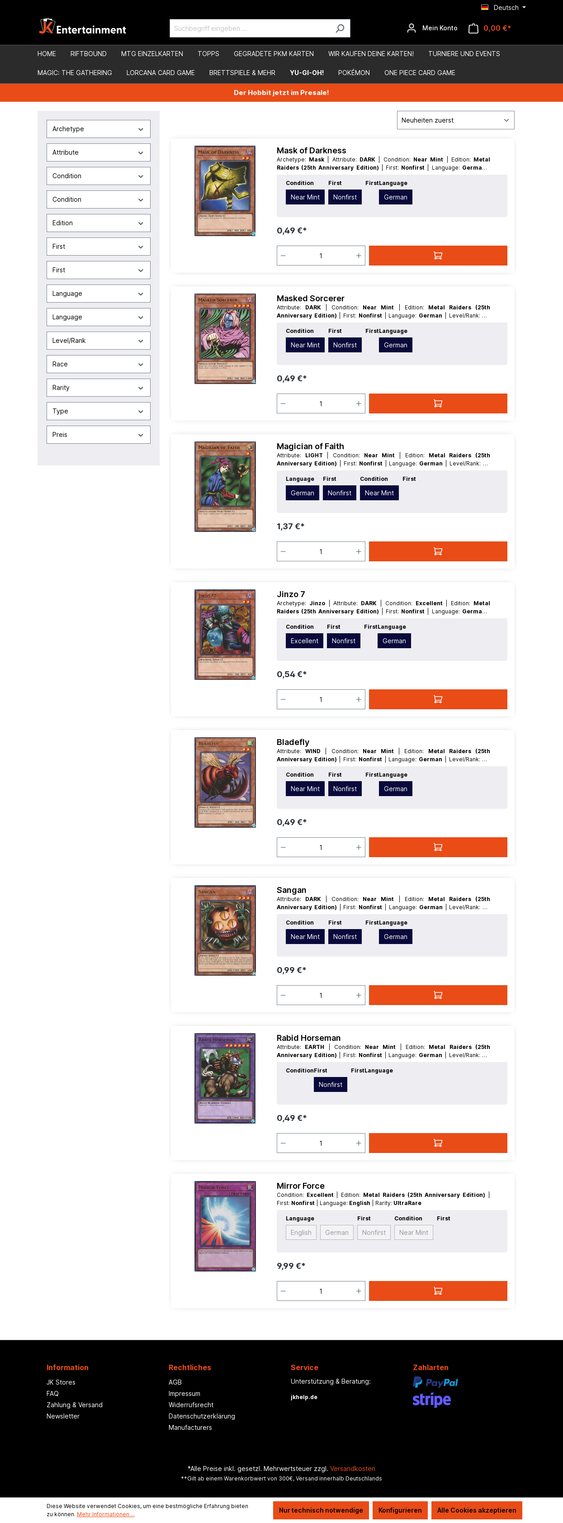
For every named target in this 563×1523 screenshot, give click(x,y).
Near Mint (305, 197)
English (301, 1232)
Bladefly (293, 742)
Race (98, 364)
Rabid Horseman (309, 1038)
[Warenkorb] (490, 28)
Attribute (98, 152)
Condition (98, 176)
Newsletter (63, 1416)
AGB (175, 1382)
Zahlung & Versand (75, 1405)
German (395, 197)
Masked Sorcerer (311, 298)
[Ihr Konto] (432, 28)
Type (98, 411)
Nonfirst (345, 197)
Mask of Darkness (311, 150)
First (98, 246)
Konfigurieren (400, 1510)
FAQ (53, 1393)
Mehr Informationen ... (106, 1514)
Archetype (98, 129)
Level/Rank (98, 340)
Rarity (98, 387)
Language (98, 293)
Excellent (304, 641)
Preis (98, 434)
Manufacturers (190, 1427)
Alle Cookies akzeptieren (476, 1510)
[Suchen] (339, 28)
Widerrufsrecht (191, 1405)
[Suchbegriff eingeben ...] (250, 28)
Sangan (292, 890)
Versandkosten (352, 1468)
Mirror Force (301, 1186)
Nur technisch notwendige (321, 1510)
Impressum (184, 1393)
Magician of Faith (310, 446)
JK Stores (61, 1382)
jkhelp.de (304, 1397)
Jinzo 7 (291, 594)
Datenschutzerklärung (202, 1416)
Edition (98, 223)
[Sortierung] (456, 120)
